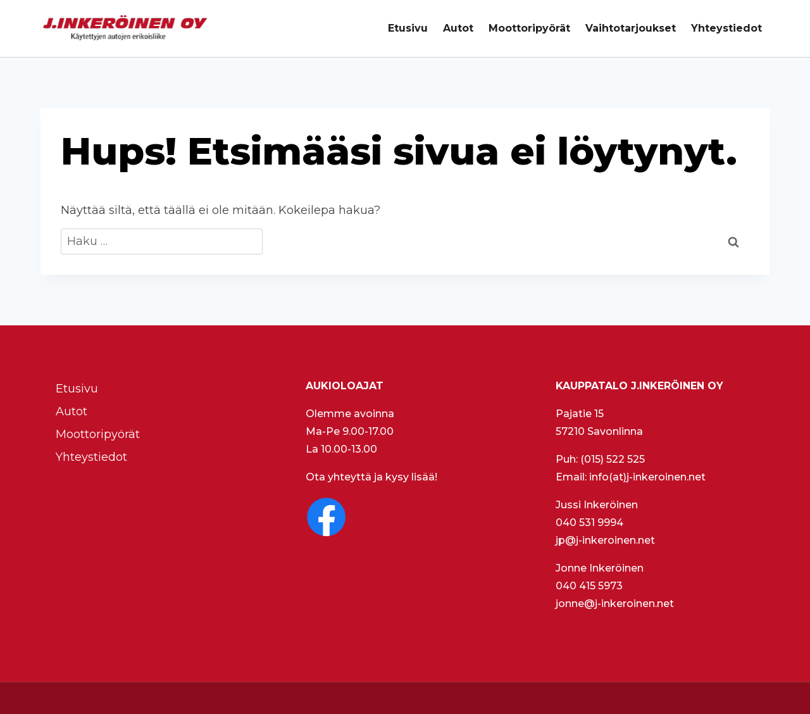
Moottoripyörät (529, 28)
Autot (458, 28)
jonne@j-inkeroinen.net (615, 604)
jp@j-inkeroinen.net (605, 540)
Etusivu (408, 28)
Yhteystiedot (726, 28)
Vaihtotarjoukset (630, 28)
